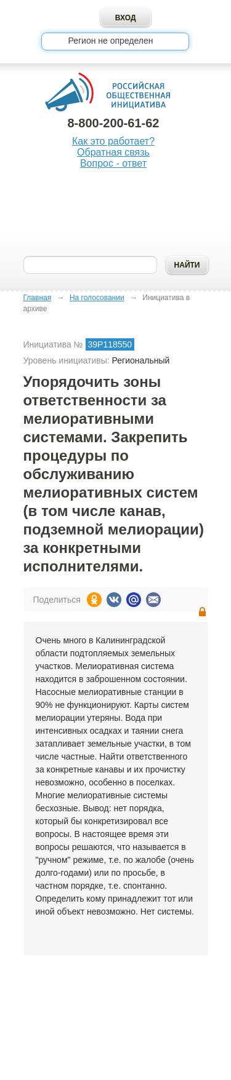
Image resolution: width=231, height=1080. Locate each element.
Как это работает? (113, 141)
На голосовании (97, 297)
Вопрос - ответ (113, 163)
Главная (37, 297)
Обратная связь (113, 152)
